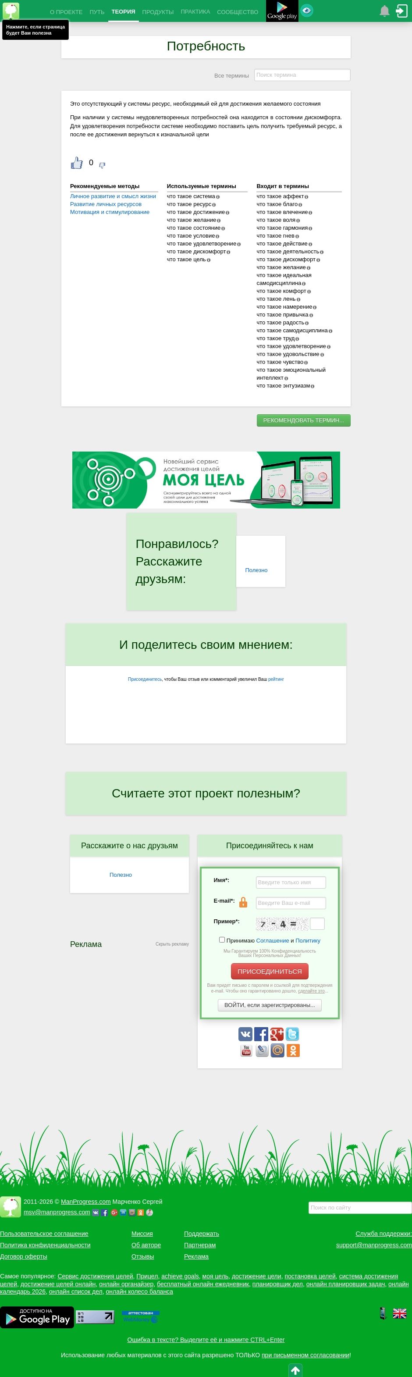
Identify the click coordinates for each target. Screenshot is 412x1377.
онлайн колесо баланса (139, 1291)
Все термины (231, 75)
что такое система (191, 196)
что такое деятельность (287, 251)
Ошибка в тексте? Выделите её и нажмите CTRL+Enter (206, 1339)
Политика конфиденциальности (45, 1245)
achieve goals (180, 1276)
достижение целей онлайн (58, 1284)
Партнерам (200, 1245)
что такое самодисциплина (291, 330)
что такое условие (191, 235)
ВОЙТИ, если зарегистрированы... (269, 1005)
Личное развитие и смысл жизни (113, 196)
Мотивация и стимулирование (109, 212)
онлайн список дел (76, 1291)
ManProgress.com (86, 1201)
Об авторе (146, 1245)
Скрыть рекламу (172, 944)
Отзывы (142, 1256)
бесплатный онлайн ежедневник (203, 1284)
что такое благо (277, 204)
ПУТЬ (96, 12)
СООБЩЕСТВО (237, 12)
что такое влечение (282, 212)
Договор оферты (23, 1256)
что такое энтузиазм (283, 385)
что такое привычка (282, 314)
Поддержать (201, 1233)
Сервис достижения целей (95, 1276)
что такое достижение (196, 212)
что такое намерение (284, 306)
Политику (307, 940)
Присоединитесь (145, 679)
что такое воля (275, 220)
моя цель (215, 1276)
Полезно (256, 570)
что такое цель (186, 259)
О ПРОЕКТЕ (66, 12)
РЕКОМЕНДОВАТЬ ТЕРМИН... (303, 420)
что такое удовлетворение (201, 243)
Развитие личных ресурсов (106, 204)
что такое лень (275, 298)
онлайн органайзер (126, 1284)
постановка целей (309, 1276)
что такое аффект (280, 196)
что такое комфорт (281, 291)
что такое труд (275, 338)
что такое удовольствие (287, 354)
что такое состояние (194, 227)
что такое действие (281, 243)
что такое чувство (279, 362)
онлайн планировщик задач (345, 1284)
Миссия (142, 1233)
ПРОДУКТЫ (158, 12)
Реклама (196, 1256)
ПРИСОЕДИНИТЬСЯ (270, 971)
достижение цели (256, 1276)
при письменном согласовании (305, 1355)
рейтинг (276, 679)
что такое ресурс (189, 204)
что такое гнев (275, 235)
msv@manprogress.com (57, 1212)
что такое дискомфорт (196, 251)
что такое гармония (282, 227)
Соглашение (272, 940)
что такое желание (191, 220)
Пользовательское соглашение (44, 1233)
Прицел (147, 1276)
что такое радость (280, 322)
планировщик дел (277, 1284)
